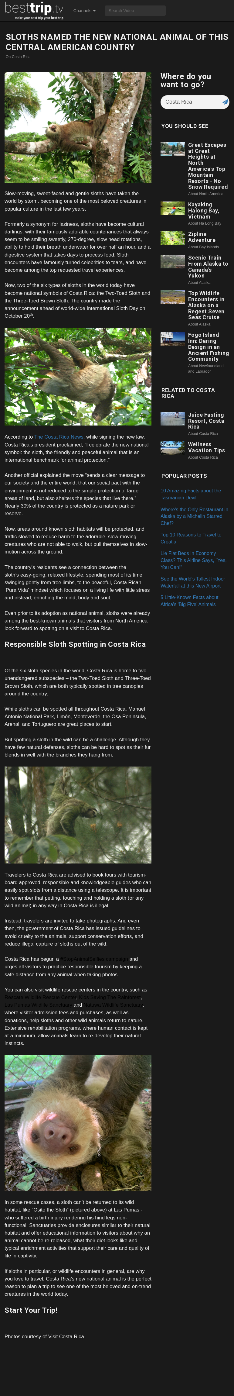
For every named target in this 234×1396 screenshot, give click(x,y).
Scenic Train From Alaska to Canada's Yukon (208, 266)
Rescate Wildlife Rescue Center (40, 997)
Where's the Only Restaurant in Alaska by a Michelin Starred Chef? (194, 516)
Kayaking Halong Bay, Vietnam (204, 210)
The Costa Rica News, (59, 437)
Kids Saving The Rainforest (110, 997)
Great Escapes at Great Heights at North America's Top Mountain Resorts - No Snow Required (208, 166)
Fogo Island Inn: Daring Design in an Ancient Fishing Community (208, 347)
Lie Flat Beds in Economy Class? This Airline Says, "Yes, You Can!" (194, 560)
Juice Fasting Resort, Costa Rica (206, 421)
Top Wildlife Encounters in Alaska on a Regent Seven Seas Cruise (206, 305)
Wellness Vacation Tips (206, 447)
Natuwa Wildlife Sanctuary (113, 1005)
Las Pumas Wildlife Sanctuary (38, 1005)
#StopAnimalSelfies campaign (94, 959)
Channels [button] (84, 10)
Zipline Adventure (202, 237)
